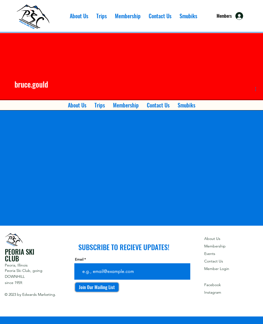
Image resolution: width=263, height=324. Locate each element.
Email (79, 259)
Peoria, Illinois (16, 265)
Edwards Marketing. (39, 294)
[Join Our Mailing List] (96, 287)
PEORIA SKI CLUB (19, 255)
